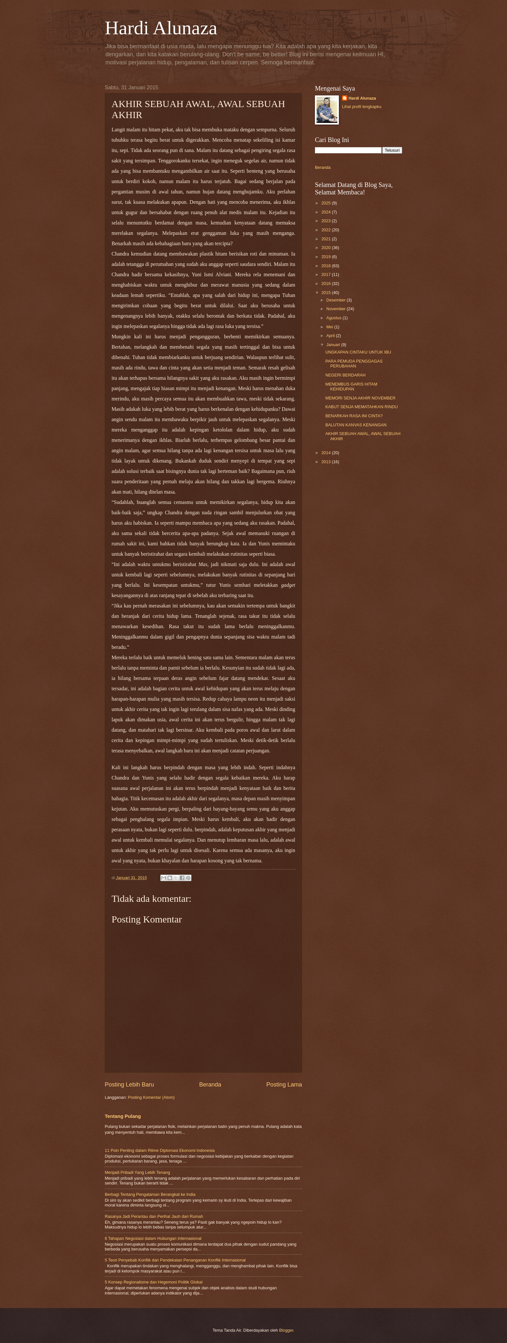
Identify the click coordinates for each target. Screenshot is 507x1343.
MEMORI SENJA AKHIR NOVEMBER (360, 398)
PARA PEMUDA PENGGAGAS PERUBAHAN (354, 363)
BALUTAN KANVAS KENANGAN (355, 424)
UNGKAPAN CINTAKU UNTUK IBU (358, 352)
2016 (326, 283)
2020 (326, 247)
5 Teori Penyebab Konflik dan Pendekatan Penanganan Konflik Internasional (175, 1260)
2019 (326, 256)
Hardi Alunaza (161, 27)
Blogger (286, 1330)
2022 (326, 229)
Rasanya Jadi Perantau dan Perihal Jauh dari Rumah (154, 1216)
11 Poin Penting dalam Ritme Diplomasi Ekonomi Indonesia (160, 1150)
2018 (326, 265)
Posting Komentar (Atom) (151, 1097)
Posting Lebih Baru (129, 1084)
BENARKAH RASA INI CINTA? (354, 415)
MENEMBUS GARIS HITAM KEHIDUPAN (351, 386)
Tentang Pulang (123, 1116)
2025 (326, 203)
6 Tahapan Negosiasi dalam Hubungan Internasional (153, 1238)
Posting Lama (284, 1084)
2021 (326, 238)
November (336, 308)
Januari (333, 344)
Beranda (210, 1084)
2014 (326, 452)
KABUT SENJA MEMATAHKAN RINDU (361, 406)
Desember (336, 300)
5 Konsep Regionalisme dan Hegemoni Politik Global (153, 1282)
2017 (326, 274)
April (331, 335)
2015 (326, 292)
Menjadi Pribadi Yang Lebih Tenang (137, 1172)
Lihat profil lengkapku (362, 106)
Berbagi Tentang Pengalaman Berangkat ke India (150, 1194)
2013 (326, 461)
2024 (326, 212)
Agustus (334, 317)
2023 (326, 220)
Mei (330, 326)
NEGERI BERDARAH (345, 375)
